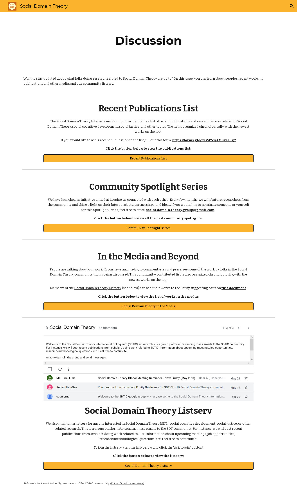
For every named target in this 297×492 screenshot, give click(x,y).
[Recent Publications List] (148, 158)
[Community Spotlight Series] (148, 228)
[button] (291, 6)
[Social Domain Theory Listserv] (148, 465)
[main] (148, 41)
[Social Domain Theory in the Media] (148, 306)
